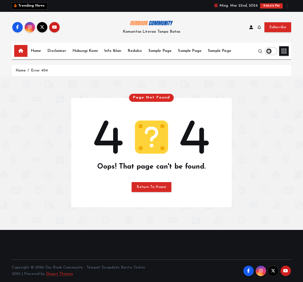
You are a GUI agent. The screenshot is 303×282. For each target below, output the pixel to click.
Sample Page (160, 51)
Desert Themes (59, 274)
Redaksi (135, 51)
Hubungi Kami (85, 51)
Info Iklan (112, 51)
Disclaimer (56, 51)
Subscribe (277, 27)
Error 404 (39, 70)
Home (36, 51)
